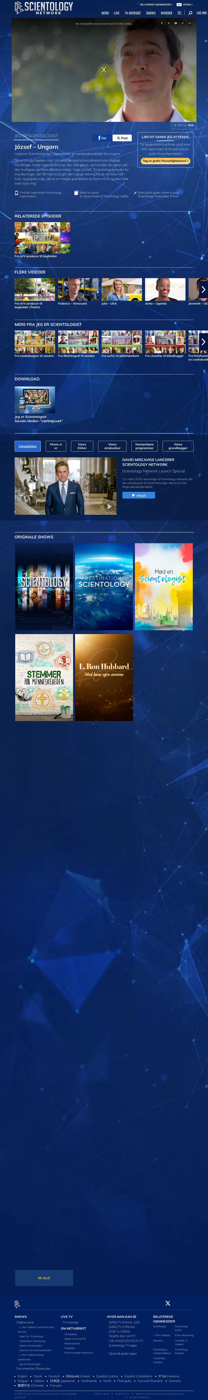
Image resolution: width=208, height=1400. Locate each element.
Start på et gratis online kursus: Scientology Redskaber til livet (159, 194)
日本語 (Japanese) (62, 1379)
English (22, 1374)
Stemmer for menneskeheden (35, 1348)
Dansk (37, 1374)
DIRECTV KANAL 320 (124, 1320)
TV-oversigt (70, 1320)
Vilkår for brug (101, 1391)
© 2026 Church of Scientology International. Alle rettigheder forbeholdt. (46, 1393)
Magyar (23, 1379)
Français (56, 1383)
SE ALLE (44, 1278)
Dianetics (158, 1338)
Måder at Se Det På (74, 1336)
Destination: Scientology (32, 1338)
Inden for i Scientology (31, 1334)
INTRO (105, 12)
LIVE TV (67, 1314)
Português (124, 1379)
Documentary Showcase (33, 1366)
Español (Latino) (107, 1374)
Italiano (39, 1379)
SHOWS (150, 12)
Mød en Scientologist (30, 1343)
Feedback (69, 1345)
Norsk (107, 1379)
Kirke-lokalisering (184, 1333)
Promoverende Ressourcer (78, 1350)
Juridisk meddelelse (139, 1395)
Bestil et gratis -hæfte (104, 194)
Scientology (159, 1324)
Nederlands (89, 1379)
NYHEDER (166, 12)
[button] (203, 289)
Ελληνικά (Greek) (78, 1374)
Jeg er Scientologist (29, 1361)
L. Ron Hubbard (161, 1333)
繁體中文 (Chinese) (31, 1383)
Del (102, 138)
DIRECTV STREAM (122, 1325)
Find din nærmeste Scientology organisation (41, 194)
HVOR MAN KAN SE (121, 1314)
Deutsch (54, 1374)
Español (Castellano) (138, 1374)
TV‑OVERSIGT (133, 12)
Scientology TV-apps (123, 1343)
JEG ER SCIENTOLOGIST (36, 135)
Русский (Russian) (150, 1379)
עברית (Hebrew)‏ (169, 1374)
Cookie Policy (122, 1391)
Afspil (138, 495)
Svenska (175, 1379)
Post (122, 138)
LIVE (116, 12)
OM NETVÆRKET (73, 1326)
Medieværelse (72, 1341)
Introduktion (70, 1331)
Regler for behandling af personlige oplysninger (160, 1391)
